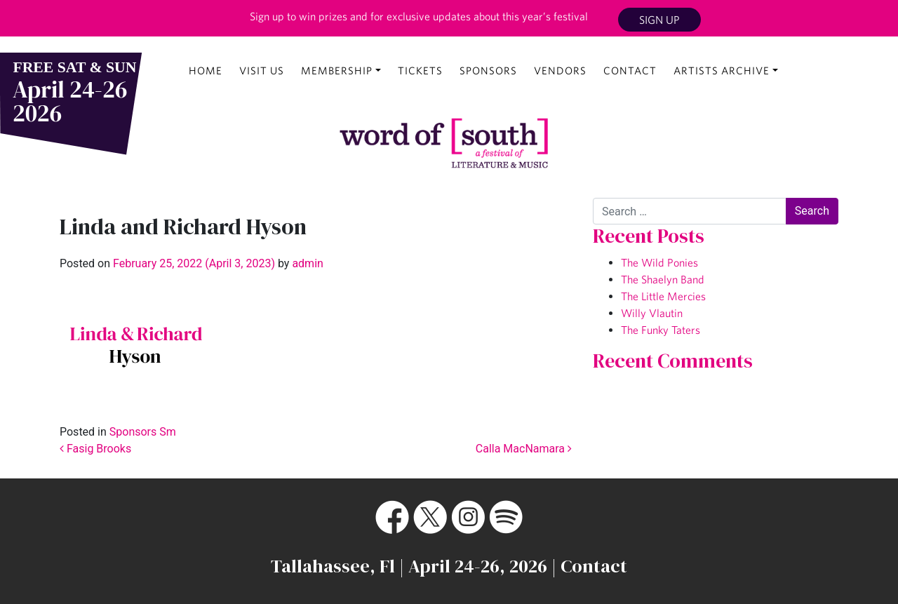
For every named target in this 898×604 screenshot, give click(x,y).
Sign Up (659, 19)
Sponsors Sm (142, 431)
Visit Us (261, 70)
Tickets (420, 70)
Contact (630, 70)
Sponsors (488, 70)
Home (205, 70)
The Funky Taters (660, 329)
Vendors (560, 70)
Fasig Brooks (95, 448)
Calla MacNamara (524, 448)
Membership (337, 70)
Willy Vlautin (652, 313)
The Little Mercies (663, 296)
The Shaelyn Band (662, 279)
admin (306, 263)
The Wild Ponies (659, 262)
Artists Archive (722, 70)
